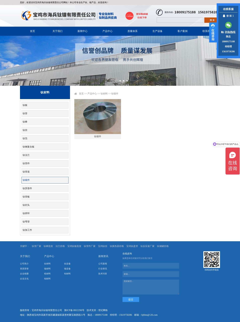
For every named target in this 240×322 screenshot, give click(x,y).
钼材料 (47, 278)
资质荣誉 (24, 268)
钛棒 (25, 122)
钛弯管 (26, 221)
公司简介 (24, 263)
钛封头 (26, 205)
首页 (32, 31)
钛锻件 (26, 180)
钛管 (25, 113)
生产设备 (157, 31)
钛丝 (25, 130)
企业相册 (24, 273)
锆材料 (47, 273)
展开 (213, 32)
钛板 (25, 105)
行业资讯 (102, 268)
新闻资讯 (103, 256)
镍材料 (47, 268)
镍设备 (67, 268)
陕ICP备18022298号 (74, 310)
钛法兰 (26, 155)
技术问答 (102, 273)
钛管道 (26, 171)
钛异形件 (27, 188)
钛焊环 (26, 213)
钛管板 (26, 196)
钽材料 (67, 273)
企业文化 (24, 278)
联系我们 (207, 31)
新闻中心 (83, 31)
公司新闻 (102, 263)
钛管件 (26, 163)
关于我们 (57, 31)
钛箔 (25, 138)
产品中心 (107, 31)
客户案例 (183, 31)
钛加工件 (27, 230)
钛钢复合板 (28, 147)
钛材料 (104, 93)
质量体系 (133, 31)
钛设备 (67, 263)
